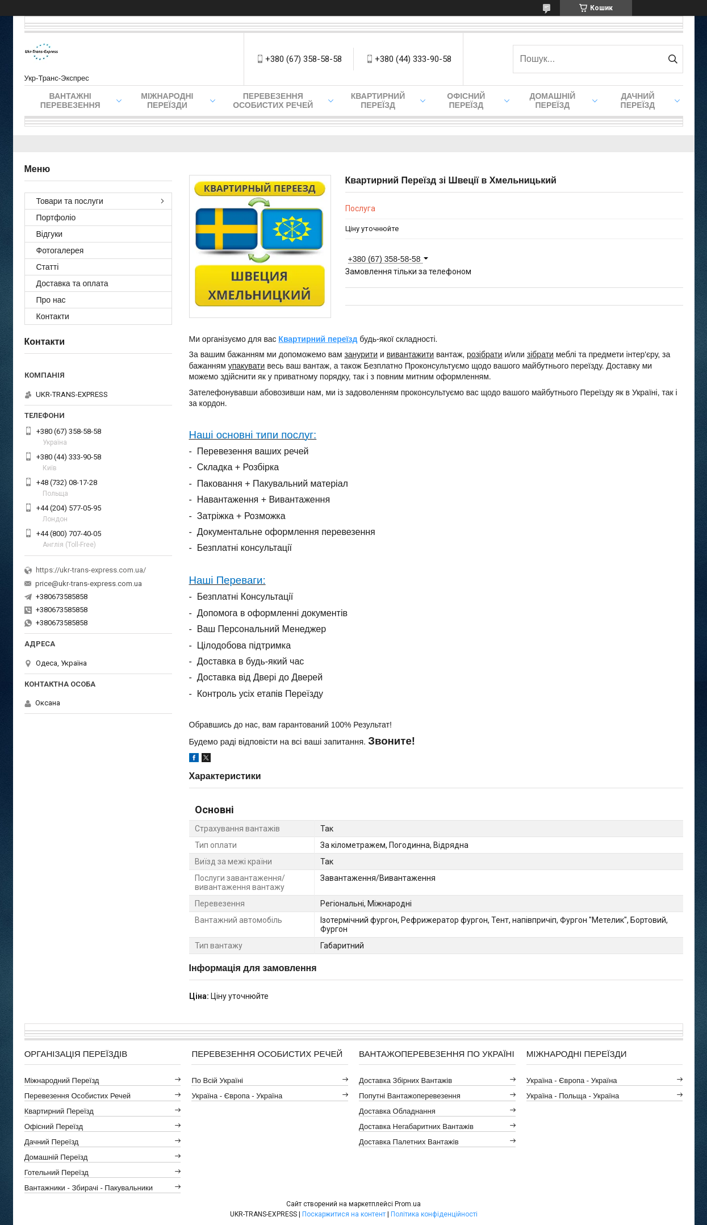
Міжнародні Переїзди (167, 100)
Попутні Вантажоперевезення (410, 1096)
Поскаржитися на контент (344, 1214)
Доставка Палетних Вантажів (409, 1142)
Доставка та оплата (72, 283)
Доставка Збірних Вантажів (405, 1080)
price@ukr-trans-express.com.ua (88, 583)
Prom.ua (408, 1204)
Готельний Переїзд (56, 1172)
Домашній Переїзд (552, 100)
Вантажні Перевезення (70, 100)
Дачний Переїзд (638, 100)
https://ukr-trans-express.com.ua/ (91, 570)
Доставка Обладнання (397, 1111)
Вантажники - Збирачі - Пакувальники (88, 1188)
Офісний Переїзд (53, 1126)
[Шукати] (673, 59)
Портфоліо (56, 217)
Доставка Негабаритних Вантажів (416, 1126)
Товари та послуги (69, 201)
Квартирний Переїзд (59, 1111)
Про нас (51, 299)
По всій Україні (217, 1080)
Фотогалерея (60, 250)
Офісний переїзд (466, 100)
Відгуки (49, 234)
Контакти (52, 316)
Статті (47, 266)
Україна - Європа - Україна (236, 1096)
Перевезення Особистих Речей (273, 100)
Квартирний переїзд (378, 100)
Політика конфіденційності (434, 1214)
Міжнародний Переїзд (61, 1080)
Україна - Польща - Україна (572, 1096)
